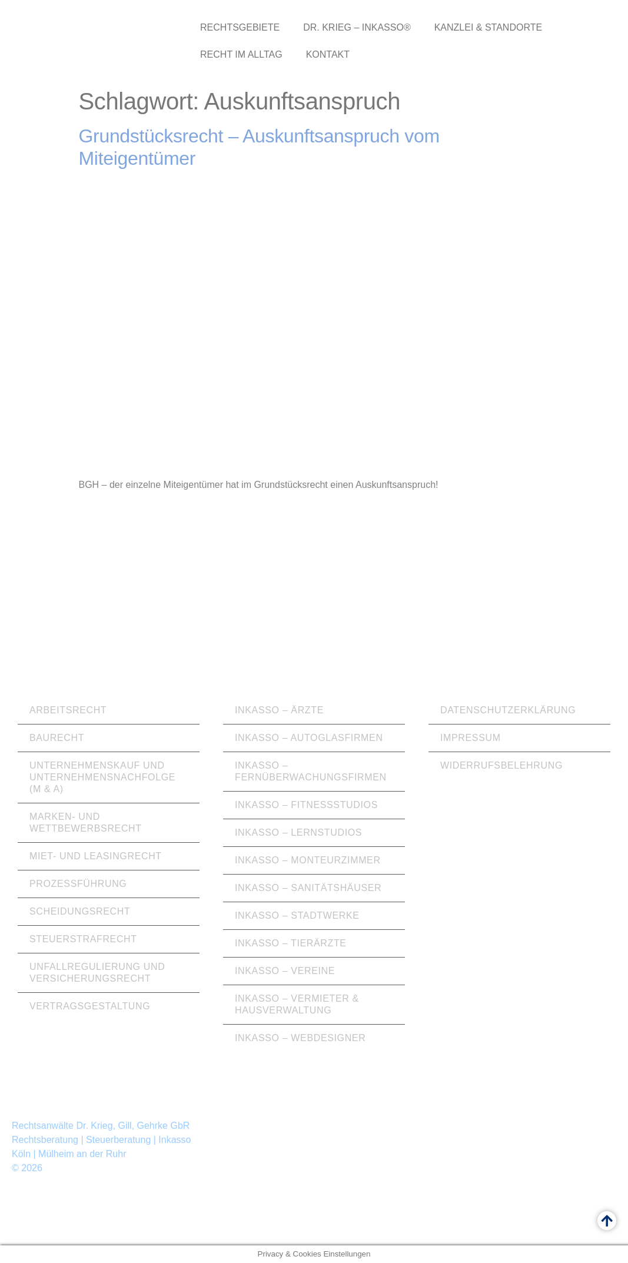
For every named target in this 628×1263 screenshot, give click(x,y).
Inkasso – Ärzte (279, 710)
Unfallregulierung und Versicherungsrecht (97, 972)
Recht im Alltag (241, 54)
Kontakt (328, 54)
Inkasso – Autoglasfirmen (309, 738)
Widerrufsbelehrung (501, 765)
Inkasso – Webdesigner (300, 1038)
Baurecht (56, 738)
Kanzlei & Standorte (488, 27)
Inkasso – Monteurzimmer (308, 860)
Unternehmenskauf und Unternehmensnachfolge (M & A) (102, 777)
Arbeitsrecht (68, 710)
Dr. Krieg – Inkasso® (357, 27)
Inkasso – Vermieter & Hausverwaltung (297, 1004)
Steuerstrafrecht (83, 939)
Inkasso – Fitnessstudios (306, 805)
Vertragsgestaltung (89, 1006)
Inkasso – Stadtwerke (297, 915)
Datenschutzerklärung (508, 710)
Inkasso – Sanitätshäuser (308, 888)
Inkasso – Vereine (285, 971)
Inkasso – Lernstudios (298, 832)
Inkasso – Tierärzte (291, 943)
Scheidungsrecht (79, 911)
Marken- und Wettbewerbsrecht (85, 822)
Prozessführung (78, 884)
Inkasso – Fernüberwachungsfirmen (311, 771)
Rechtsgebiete (240, 27)
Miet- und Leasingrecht (95, 856)
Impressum (470, 738)
